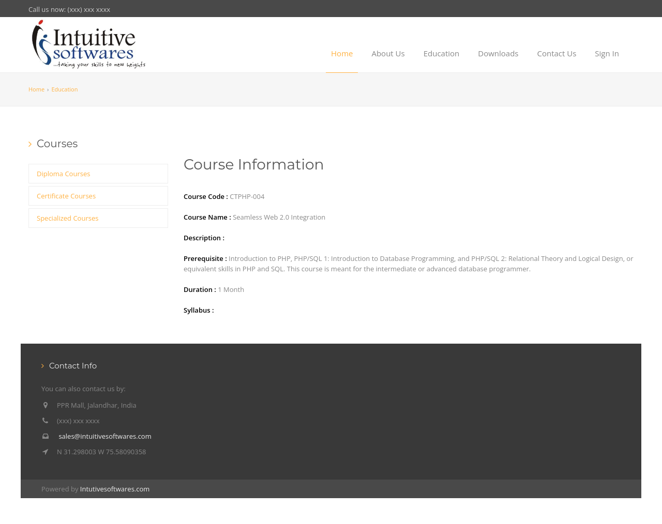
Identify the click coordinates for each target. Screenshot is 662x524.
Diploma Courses (63, 173)
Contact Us (556, 53)
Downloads (498, 53)
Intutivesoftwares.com (115, 489)
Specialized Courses (67, 218)
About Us (387, 53)
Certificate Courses (66, 196)
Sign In (607, 53)
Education (442, 53)
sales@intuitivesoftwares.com (104, 436)
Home (342, 53)
